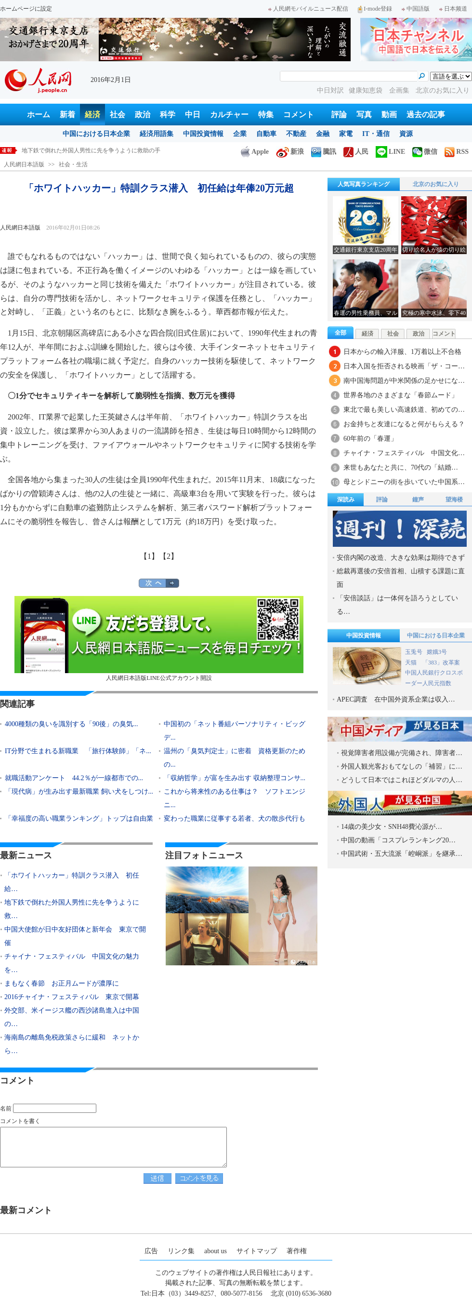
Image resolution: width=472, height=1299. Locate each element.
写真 (364, 114)
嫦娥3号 (437, 652)
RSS (457, 151)
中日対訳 (330, 90)
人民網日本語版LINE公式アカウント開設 (158, 638)
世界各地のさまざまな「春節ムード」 (400, 395)
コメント (298, 114)
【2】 (168, 556)
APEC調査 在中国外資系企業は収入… (396, 699)
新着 (67, 114)
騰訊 (323, 151)
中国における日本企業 (96, 133)
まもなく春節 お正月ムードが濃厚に (61, 983)
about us (215, 1251)
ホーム (38, 114)
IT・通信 (376, 133)
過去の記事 (425, 114)
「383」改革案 (441, 662)
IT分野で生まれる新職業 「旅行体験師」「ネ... (78, 751)
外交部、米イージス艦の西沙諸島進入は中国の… (71, 1017)
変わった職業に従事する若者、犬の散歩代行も (234, 818)
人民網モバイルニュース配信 (308, 8)
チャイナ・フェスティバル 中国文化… (404, 453)
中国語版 (416, 8)
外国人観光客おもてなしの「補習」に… (401, 766)
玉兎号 (413, 652)
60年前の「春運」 (370, 438)
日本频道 (453, 8)
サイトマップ (256, 1251)
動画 (389, 114)
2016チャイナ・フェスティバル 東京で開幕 (71, 997)
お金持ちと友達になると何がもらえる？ (404, 424)
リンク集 (181, 1251)
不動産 (296, 133)
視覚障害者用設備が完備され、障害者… (401, 753)
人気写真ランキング (364, 184)
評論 (339, 114)
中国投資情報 (203, 133)
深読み (345, 499)
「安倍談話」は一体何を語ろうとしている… (397, 605)
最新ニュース (26, 855)
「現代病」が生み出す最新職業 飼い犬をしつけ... (79, 791)
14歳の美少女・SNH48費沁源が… (391, 826)
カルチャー (229, 114)
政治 (142, 114)
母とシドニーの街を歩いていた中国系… (404, 482)
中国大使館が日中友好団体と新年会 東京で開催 (75, 936)
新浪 (290, 151)
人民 (355, 151)
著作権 (297, 1251)
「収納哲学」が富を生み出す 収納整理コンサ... (234, 778)
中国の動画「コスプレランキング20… (398, 840)
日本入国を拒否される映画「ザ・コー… (404, 366)
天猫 (411, 662)
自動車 (266, 133)
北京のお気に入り (443, 90)
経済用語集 (156, 133)
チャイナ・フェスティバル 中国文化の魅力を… (71, 963)
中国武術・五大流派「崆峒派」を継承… (401, 853)
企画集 (400, 90)
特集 (266, 114)
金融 (322, 133)
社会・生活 (73, 164)
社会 (117, 114)
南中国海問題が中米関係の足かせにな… (404, 380)
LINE (390, 151)
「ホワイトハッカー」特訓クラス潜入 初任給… (71, 882)
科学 (167, 114)
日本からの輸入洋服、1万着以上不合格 (402, 351)
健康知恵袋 (366, 90)
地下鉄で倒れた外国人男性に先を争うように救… (71, 909)
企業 (240, 133)
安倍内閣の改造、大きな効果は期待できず (401, 557)
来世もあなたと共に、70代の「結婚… (400, 467)
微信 (424, 151)
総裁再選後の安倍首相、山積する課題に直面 (401, 578)
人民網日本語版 (24, 164)
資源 (406, 133)
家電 (346, 133)
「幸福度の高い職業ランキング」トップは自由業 (79, 818)
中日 (192, 114)
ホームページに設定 (26, 8)
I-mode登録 (375, 8)
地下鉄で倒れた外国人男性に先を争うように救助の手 (91, 150)
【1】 (149, 556)
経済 (92, 114)
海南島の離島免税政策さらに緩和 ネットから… (71, 1044)
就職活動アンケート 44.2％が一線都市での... (74, 778)
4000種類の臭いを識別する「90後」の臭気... (71, 724)
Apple (255, 151)
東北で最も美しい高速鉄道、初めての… (404, 409)
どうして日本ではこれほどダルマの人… (401, 780)
